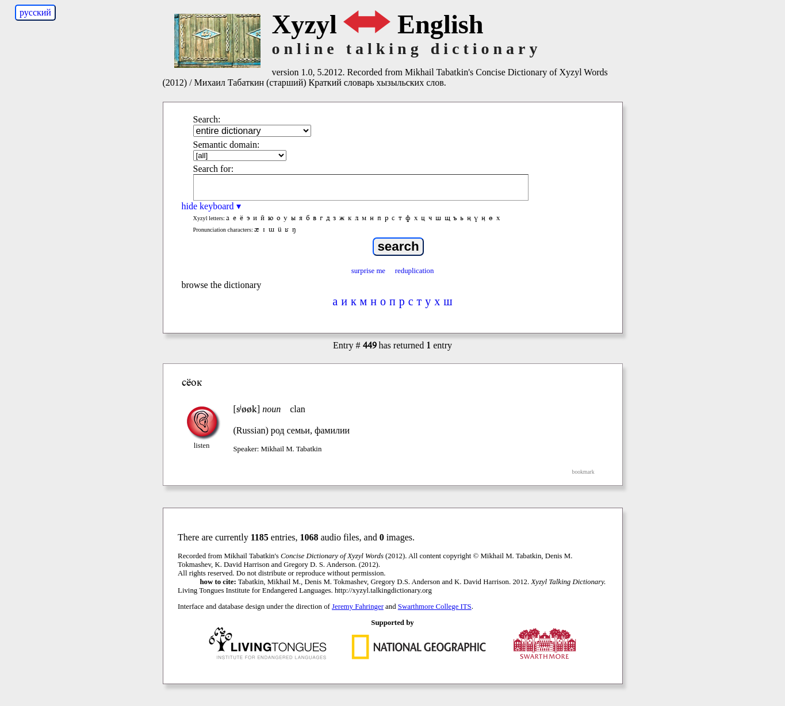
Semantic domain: (226, 144)
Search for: (213, 169)
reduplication (414, 271)
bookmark (583, 472)
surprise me (368, 271)
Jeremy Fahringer (358, 607)
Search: (207, 119)
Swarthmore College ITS (435, 607)
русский (35, 12)
